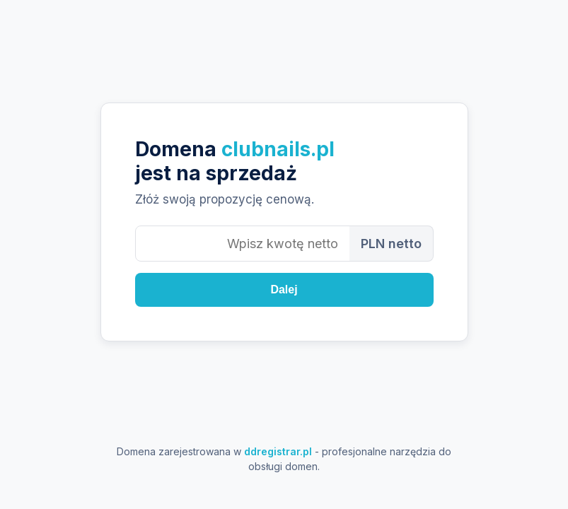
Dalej (283, 289)
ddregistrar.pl (278, 451)
